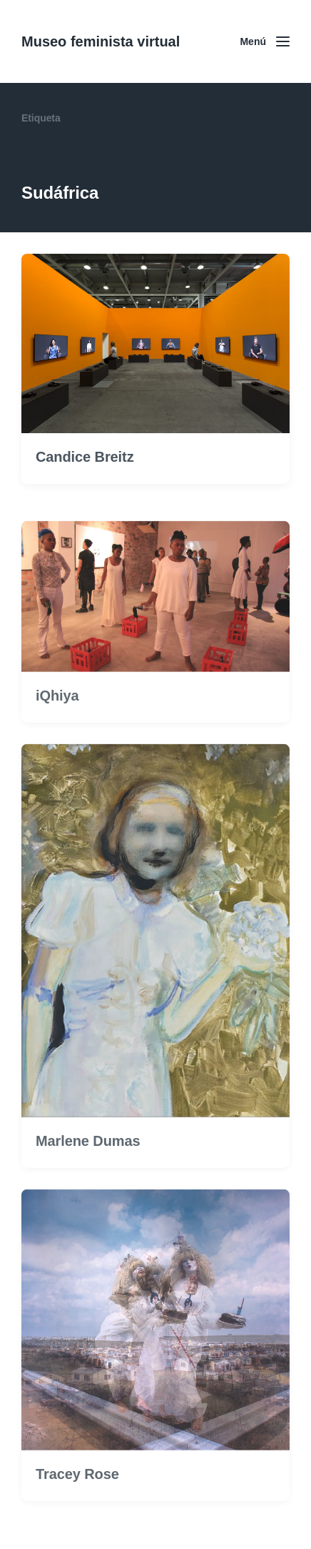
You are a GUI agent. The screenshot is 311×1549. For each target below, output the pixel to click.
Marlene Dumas (88, 1162)
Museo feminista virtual (100, 41)
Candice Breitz (85, 457)
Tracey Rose (77, 1495)
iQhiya (57, 718)
